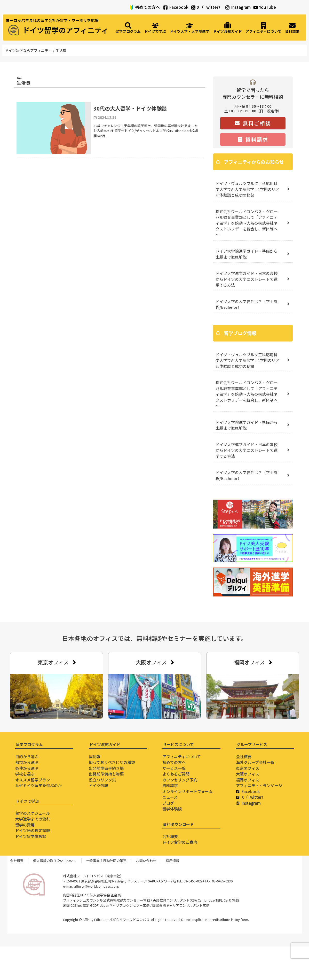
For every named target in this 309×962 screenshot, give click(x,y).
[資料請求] (292, 28)
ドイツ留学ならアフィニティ (28, 50)
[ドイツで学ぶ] (155, 28)
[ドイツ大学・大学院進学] (189, 28)
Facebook (178, 7)
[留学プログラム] (128, 28)
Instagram (241, 7)
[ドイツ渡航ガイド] (227, 28)
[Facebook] (165, 7)
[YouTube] (255, 7)
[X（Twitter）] (193, 7)
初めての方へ (147, 7)
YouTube (267, 7)
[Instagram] (227, 7)
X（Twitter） (210, 7)
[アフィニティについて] (263, 28)
